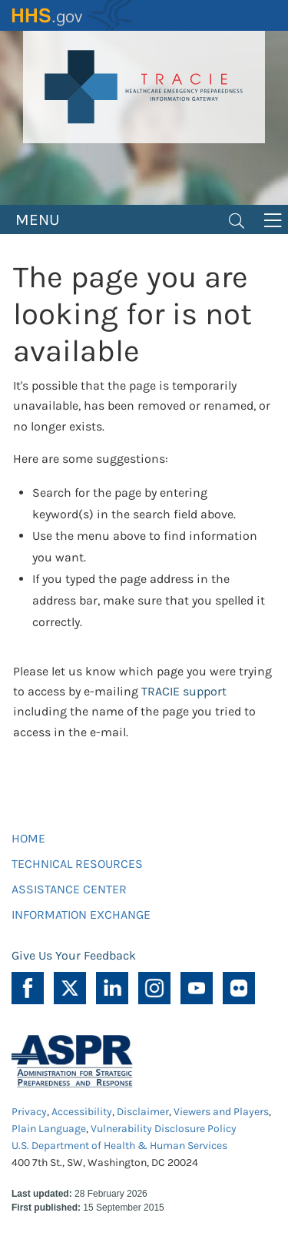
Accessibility (81, 1111)
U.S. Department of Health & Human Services (119, 1145)
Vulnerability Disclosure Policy (164, 1128)
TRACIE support (184, 691)
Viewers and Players (221, 1111)
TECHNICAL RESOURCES (77, 863)
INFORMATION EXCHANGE (81, 914)
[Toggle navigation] (236, 219)
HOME (28, 838)
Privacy (29, 1111)
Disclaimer (143, 1111)
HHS (73, 15)
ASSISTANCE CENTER (69, 889)
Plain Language (49, 1128)
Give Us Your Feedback (74, 955)
